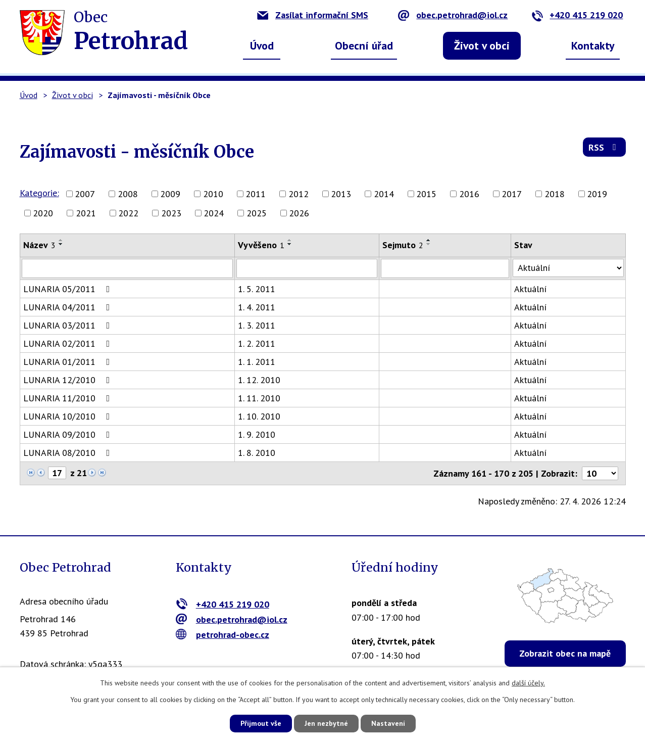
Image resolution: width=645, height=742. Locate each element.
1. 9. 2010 (257, 434)
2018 (554, 194)
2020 (43, 213)
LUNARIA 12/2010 (68, 380)
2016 (469, 194)
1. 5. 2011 (257, 289)
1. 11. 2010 (259, 398)
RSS (604, 147)
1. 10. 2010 (259, 416)
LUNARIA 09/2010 (68, 434)
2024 (214, 213)
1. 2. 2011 (257, 343)
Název (39, 245)
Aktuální (531, 289)
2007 (85, 194)
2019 (597, 194)
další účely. (528, 682)
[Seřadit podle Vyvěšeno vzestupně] (290, 240)
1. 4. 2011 (257, 307)
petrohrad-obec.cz (222, 634)
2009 (170, 194)
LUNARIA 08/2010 (68, 452)
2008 (128, 194)
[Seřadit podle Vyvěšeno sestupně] (290, 244)
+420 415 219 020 (577, 15)
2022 (128, 213)
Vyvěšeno (261, 245)
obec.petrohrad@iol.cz (453, 15)
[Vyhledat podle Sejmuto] (445, 268)
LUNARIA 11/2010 (68, 398)
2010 (213, 194)
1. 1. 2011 (257, 361)
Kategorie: (39, 193)
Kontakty (593, 45)
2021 (86, 213)
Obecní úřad (364, 45)
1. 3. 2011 (257, 325)
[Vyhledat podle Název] (127, 268)
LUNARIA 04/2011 (68, 307)
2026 (299, 213)
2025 (256, 213)
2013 (341, 194)
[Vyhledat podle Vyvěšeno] (307, 268)
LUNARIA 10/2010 (68, 416)
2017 (512, 194)
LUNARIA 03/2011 (68, 325)
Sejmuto (402, 245)
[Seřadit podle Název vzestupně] (61, 240)
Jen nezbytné (326, 723)
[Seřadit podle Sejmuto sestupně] (428, 244)
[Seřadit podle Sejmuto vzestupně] (428, 240)
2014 (384, 194)
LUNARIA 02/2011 (68, 343)
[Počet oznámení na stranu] (600, 473)
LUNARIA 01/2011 (68, 361)
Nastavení (388, 723)
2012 (298, 194)
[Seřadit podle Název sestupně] (61, 244)
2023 (171, 213)
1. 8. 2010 (257, 452)
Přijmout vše (260, 723)
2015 (426, 194)
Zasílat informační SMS (312, 15)
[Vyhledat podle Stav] (568, 268)
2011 (255, 194)
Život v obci (482, 45)
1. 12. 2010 (259, 380)
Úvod (262, 45)
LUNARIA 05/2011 (68, 289)
